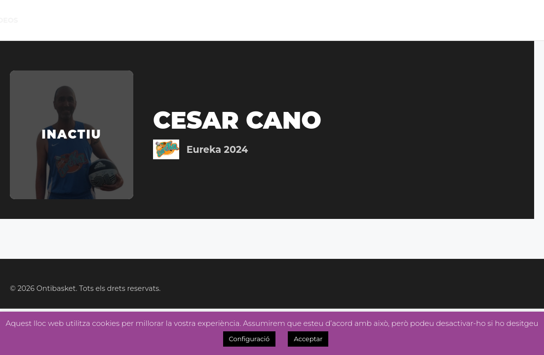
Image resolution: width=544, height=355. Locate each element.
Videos (525, 20)
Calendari (110, 20)
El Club (62, 20)
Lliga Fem (196, 20)
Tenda (343, 20)
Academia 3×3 (295, 20)
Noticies (241, 20)
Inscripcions (396, 20)
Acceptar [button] (308, 339)
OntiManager (468, 20)
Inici (28, 20)
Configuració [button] (249, 339)
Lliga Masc (157, 20)
